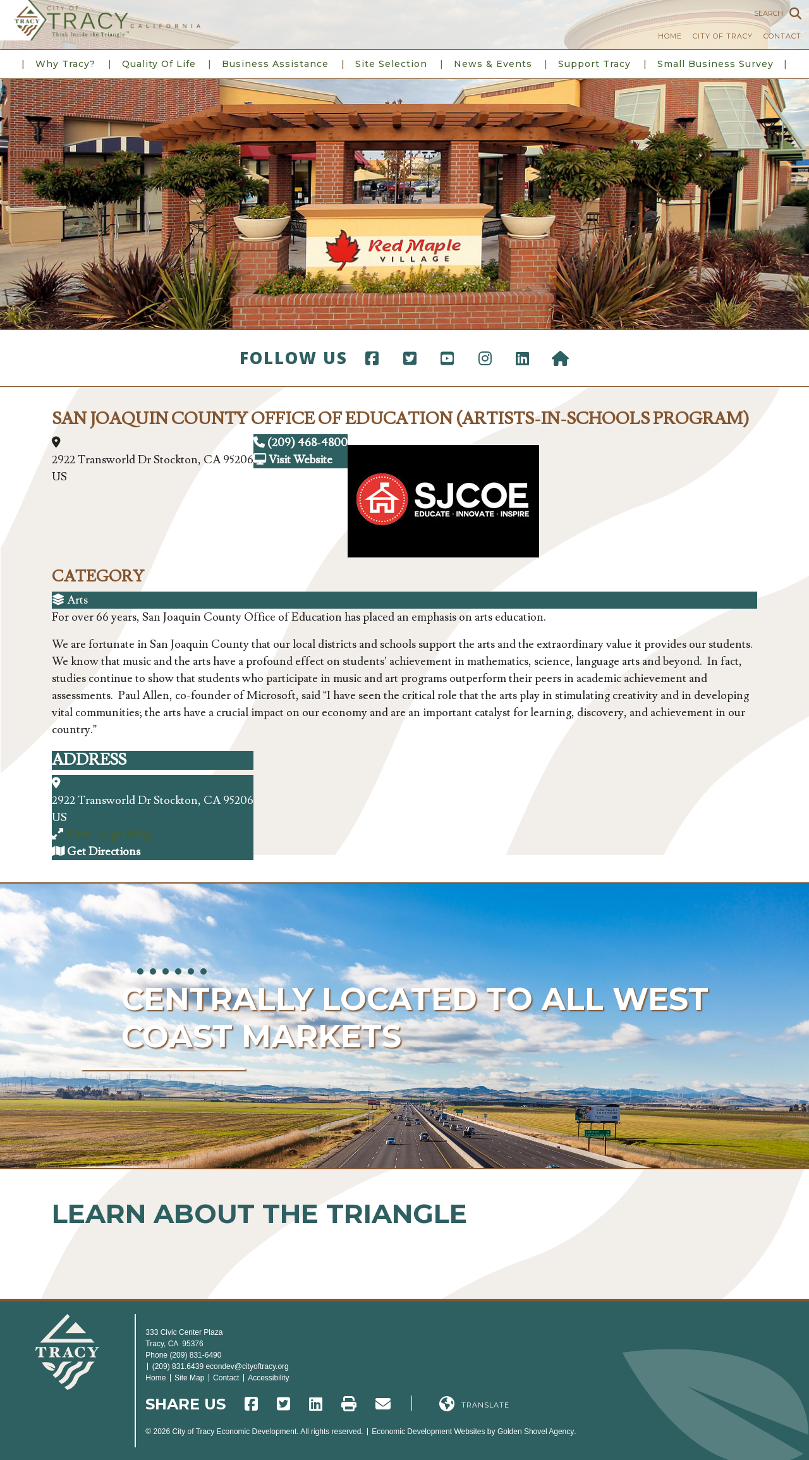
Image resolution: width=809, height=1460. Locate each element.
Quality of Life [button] (159, 64)
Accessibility (268, 1377)
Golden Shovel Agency (535, 1431)
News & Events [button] (493, 64)
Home (670, 36)
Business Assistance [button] (275, 64)
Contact (782, 36)
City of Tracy (723, 36)
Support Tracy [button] (594, 64)
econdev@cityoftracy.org (246, 1366)
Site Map (189, 1377)
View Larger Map (108, 834)
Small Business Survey (715, 64)
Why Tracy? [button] (65, 64)
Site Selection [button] (391, 64)
